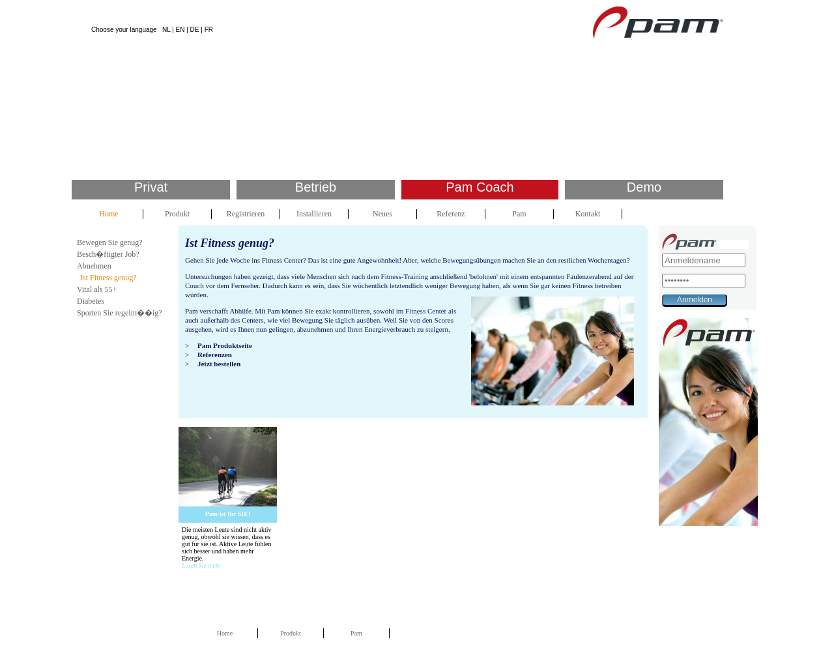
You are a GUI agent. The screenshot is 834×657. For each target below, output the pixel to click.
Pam (519, 213)
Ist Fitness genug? (108, 277)
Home (108, 213)
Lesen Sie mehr (202, 565)
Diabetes (90, 301)
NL (166, 29)
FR (209, 29)
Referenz (451, 213)
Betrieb (315, 187)
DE (194, 29)
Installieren (314, 213)
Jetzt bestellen (218, 364)
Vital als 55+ (97, 289)
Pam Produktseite (224, 345)
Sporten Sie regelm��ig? (119, 312)
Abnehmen (94, 265)
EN (180, 29)
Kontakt (588, 213)
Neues (382, 213)
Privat (150, 187)
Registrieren (246, 213)
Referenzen (214, 354)
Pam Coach (480, 187)
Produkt (177, 213)
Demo (644, 187)
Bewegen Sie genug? (110, 242)
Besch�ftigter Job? (108, 254)
